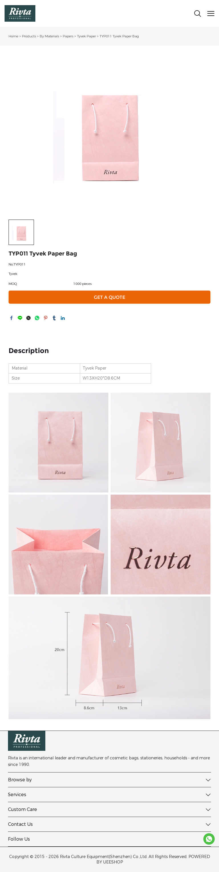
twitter (28, 318)
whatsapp (37, 318)
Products (29, 36)
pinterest (45, 318)
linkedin (63, 318)
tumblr (54, 318)
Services (17, 795)
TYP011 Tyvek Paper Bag (119, 36)
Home (13, 36)
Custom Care (22, 809)
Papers (68, 36)
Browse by (20, 780)
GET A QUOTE (109, 297)
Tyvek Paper (86, 36)
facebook (11, 318)
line (20, 318)
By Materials (49, 36)
